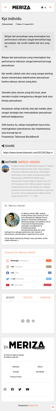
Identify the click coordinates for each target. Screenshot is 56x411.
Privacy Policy (16, 377)
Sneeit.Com (33, 405)
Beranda (16, 367)
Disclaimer (40, 372)
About (40, 367)
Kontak (16, 372)
